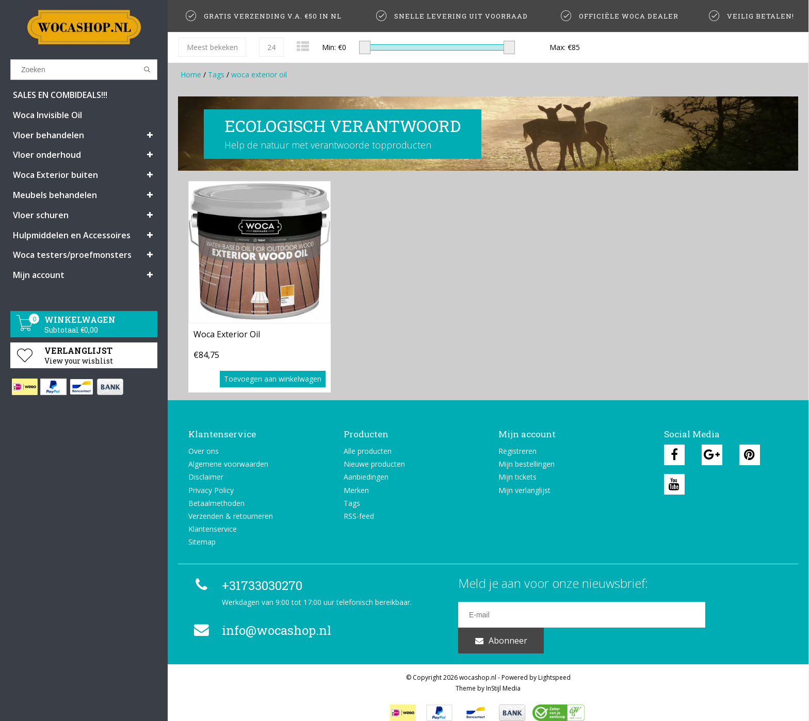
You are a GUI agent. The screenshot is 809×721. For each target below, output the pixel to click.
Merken (356, 490)
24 (271, 47)
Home (191, 74)
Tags (216, 74)
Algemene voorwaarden (228, 464)
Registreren (517, 451)
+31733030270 (246, 585)
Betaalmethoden (216, 503)
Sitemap (202, 542)
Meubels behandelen (55, 195)
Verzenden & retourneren (230, 516)
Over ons (203, 451)
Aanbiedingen (366, 477)
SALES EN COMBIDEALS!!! (60, 95)
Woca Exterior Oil (226, 334)
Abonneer (747, 614)
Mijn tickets (517, 477)
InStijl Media (503, 674)
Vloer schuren (41, 215)
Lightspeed (554, 664)
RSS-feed (359, 516)
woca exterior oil (259, 74)
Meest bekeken (212, 47)
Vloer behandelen (48, 135)
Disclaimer (205, 477)
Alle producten (368, 451)
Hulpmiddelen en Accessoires (72, 235)
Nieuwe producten (374, 464)
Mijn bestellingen (526, 464)
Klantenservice (212, 529)
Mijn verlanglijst (524, 490)
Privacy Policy (211, 490)
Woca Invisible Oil (47, 115)
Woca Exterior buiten (55, 175)
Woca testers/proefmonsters (72, 254)
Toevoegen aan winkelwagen (272, 379)
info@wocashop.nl (261, 630)
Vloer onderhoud (47, 154)
